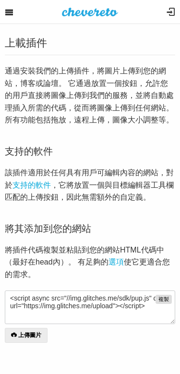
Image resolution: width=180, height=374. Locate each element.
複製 (163, 299)
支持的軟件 (31, 185)
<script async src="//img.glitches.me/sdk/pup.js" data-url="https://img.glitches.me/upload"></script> (90, 307)
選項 (116, 262)
